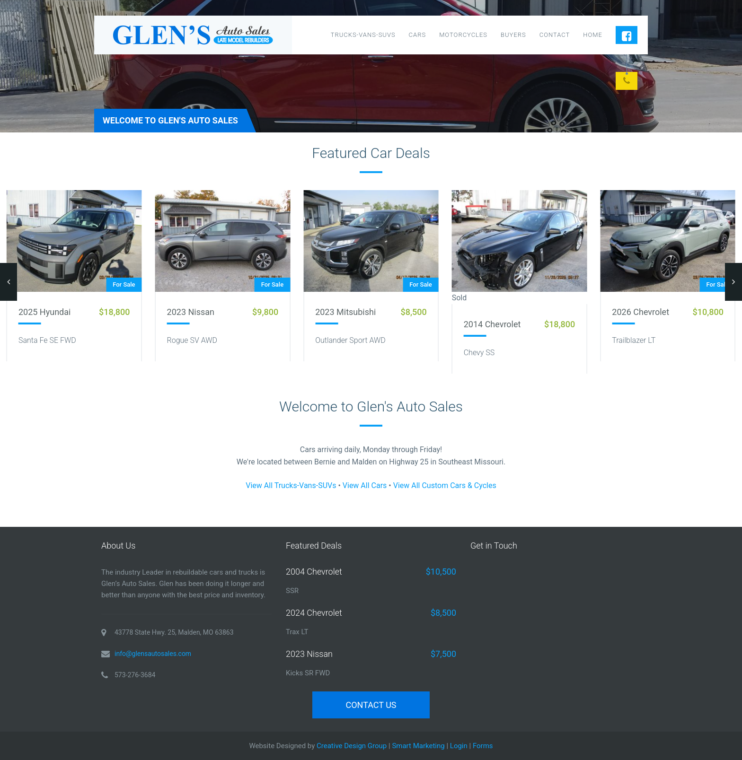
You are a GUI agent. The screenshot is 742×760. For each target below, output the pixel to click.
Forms (483, 746)
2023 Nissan (190, 312)
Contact (554, 34)
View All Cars (365, 485)
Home (592, 34)
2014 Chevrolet (492, 324)
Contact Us (370, 705)
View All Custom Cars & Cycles (444, 485)
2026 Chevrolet (640, 312)
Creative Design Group (352, 746)
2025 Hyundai (44, 312)
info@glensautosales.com (153, 653)
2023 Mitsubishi (345, 312)
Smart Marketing (418, 746)
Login (459, 746)
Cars (417, 34)
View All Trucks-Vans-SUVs (291, 485)
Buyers (513, 34)
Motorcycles (463, 34)
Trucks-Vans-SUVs (363, 34)
